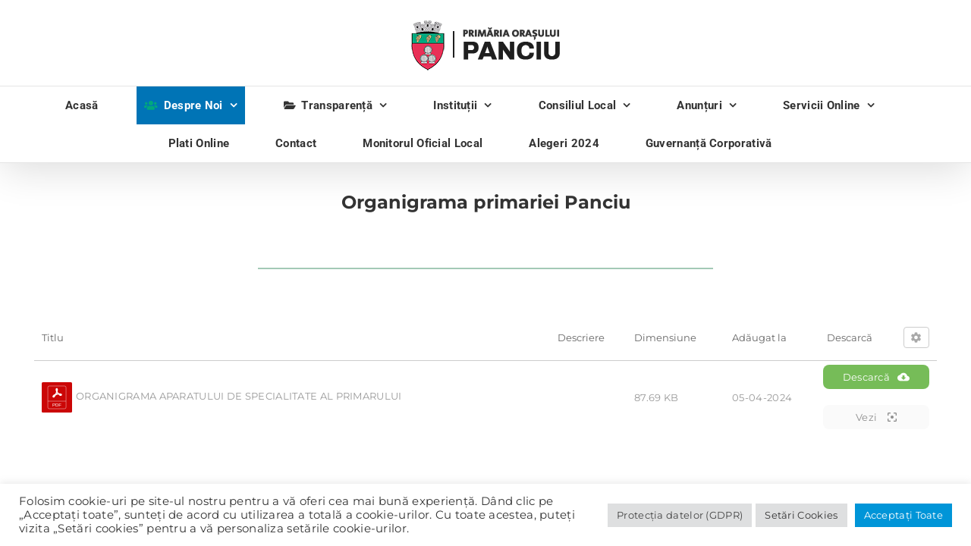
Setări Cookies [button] (801, 515)
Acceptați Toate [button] (904, 515)
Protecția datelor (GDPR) (680, 515)
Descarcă (876, 377)
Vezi (876, 417)
